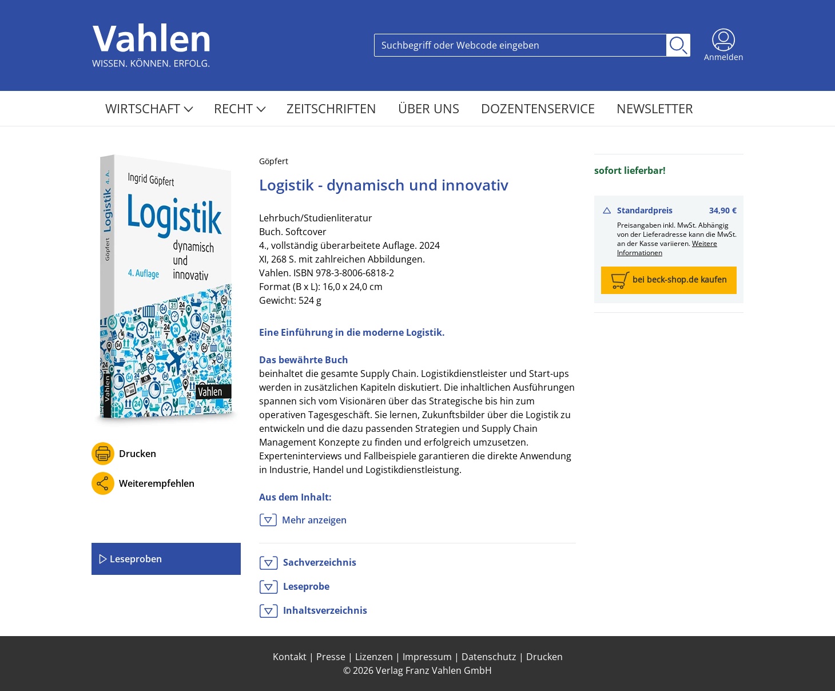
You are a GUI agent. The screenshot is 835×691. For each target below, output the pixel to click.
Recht (240, 108)
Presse (330, 656)
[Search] (520, 45)
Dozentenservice (539, 108)
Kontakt (290, 656)
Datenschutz (489, 656)
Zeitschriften (333, 108)
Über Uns (430, 108)
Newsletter (655, 108)
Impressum (427, 656)
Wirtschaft (149, 108)
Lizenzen (374, 656)
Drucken (137, 453)
